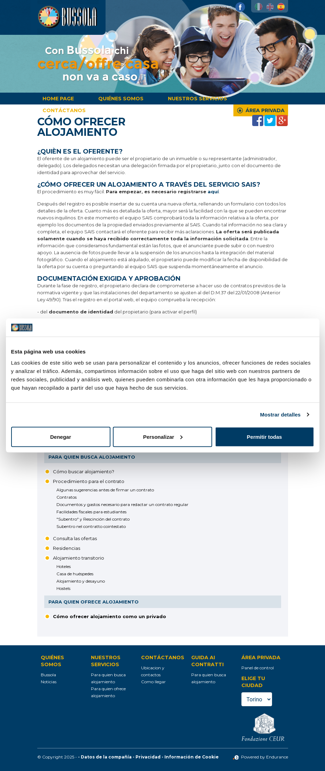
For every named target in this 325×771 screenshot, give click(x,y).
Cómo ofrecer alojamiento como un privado (109, 616)
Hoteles (63, 566)
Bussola (48, 674)
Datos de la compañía (106, 757)
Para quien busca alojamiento (91, 457)
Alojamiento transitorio (78, 558)
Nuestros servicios (197, 98)
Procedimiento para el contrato (88, 481)
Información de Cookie (191, 757)
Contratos (66, 497)
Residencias (66, 548)
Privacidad (148, 757)
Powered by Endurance (260, 757)
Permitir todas (264, 436)
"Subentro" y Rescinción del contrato (93, 519)
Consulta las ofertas (75, 538)
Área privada (265, 110)
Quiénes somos (121, 98)
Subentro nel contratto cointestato (91, 526)
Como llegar (153, 681)
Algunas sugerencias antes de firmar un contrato (105, 489)
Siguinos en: (227, 6)
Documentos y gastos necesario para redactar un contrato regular (122, 504)
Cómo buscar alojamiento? (83, 471)
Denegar (60, 436)
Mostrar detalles (280, 415)
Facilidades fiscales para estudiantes (91, 511)
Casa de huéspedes (74, 573)
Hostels (63, 588)
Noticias (48, 681)
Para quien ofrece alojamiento (93, 602)
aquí (213, 191)
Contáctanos (64, 110)
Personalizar (163, 436)
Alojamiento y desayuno (80, 581)
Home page (58, 98)
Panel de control (257, 667)
